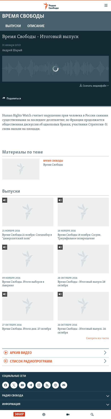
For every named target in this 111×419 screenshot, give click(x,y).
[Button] (11, 99)
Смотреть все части (97, 338)
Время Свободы (53, 161)
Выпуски (13, 26)
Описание (36, 26)
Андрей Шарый (12, 50)
